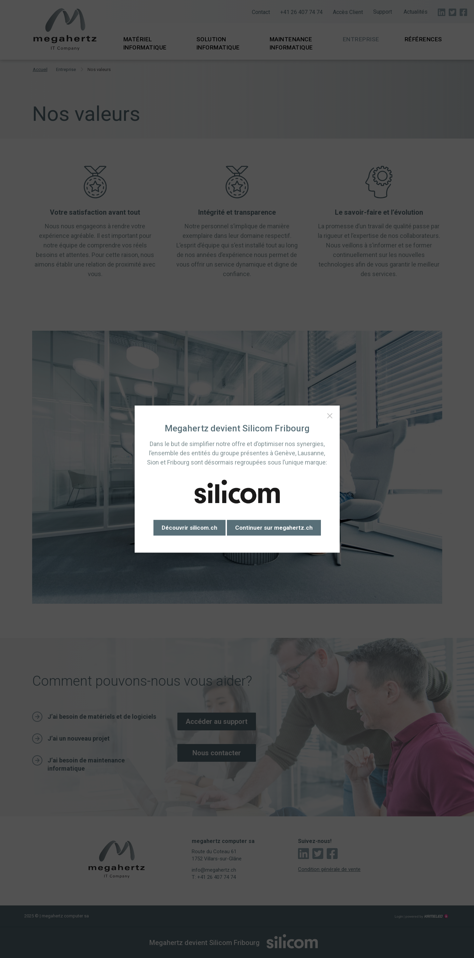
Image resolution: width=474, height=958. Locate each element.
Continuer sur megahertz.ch (274, 527)
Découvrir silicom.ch (189, 527)
